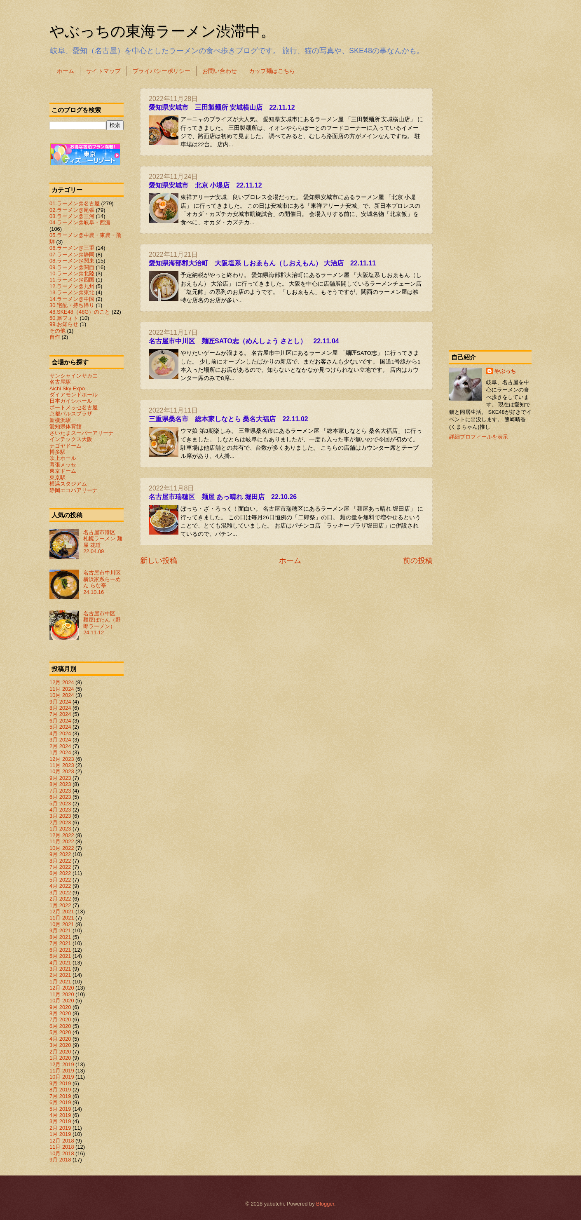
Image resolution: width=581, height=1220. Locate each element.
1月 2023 (60, 829)
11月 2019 (61, 1071)
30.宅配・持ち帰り (71, 305)
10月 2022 (61, 848)
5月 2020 (60, 1032)
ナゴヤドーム (65, 446)
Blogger (325, 1204)
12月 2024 (61, 682)
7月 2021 (60, 943)
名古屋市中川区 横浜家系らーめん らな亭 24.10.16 (104, 582)
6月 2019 (60, 1102)
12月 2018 (61, 1141)
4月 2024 (60, 733)
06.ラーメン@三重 (71, 248)
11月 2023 (61, 765)
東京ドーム (62, 471)
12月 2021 (61, 911)
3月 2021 (60, 969)
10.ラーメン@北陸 (71, 273)
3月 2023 (60, 816)
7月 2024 (60, 714)
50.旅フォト (63, 318)
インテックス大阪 (70, 439)
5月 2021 (60, 956)
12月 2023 (61, 759)
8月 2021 (60, 937)
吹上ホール (62, 458)
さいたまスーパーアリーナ (81, 433)
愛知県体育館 (65, 426)
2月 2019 (60, 1128)
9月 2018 (60, 1160)
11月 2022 (61, 841)
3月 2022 (60, 892)
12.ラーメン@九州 (71, 286)
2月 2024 (60, 746)
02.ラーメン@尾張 (71, 210)
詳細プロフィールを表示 (478, 437)
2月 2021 (60, 975)
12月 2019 (61, 1064)
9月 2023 (60, 778)
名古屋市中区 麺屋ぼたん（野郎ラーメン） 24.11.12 (102, 623)
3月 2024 (60, 740)
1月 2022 (60, 905)
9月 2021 (60, 930)
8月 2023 (60, 784)
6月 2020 (60, 1026)
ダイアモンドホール (73, 395)
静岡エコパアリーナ (73, 490)
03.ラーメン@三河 (71, 216)
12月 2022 (61, 835)
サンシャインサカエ (73, 376)
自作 (54, 337)
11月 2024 (61, 689)
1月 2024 (60, 752)
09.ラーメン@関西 (71, 267)
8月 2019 (60, 1089)
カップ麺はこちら (272, 71)
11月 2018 (61, 1147)
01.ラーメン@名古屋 (74, 203)
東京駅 (57, 477)
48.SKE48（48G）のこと (79, 312)
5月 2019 (60, 1109)
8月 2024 (60, 708)
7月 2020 (60, 1019)
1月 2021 (60, 981)
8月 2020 (60, 1013)
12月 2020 (61, 988)
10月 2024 (61, 695)
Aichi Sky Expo (67, 388)
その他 (57, 331)
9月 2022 (60, 854)
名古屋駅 (60, 382)
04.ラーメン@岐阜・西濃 (79, 222)
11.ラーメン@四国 (71, 280)
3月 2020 (60, 1045)
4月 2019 (60, 1115)
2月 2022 (60, 899)
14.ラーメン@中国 (71, 299)
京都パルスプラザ (70, 414)
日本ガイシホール (70, 401)
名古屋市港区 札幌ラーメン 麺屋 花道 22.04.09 (102, 541)
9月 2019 (60, 1083)
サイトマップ (103, 71)
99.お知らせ (63, 324)
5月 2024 (60, 727)
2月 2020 (60, 1052)
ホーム (65, 71)
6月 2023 (60, 797)
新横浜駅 (60, 420)
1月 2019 (60, 1134)
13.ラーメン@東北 (71, 292)
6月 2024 (60, 721)
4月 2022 (60, 886)
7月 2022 (60, 867)
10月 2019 (61, 1077)
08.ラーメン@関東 (71, 261)
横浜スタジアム (68, 484)
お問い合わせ (219, 71)
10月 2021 (61, 924)
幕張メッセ (62, 465)
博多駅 (57, 452)
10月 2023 (61, 771)
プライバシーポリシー (161, 71)
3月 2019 (60, 1121)
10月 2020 (61, 1000)
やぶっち (505, 371)
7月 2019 (60, 1096)
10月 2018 (61, 1153)
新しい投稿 (158, 560)
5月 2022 (60, 880)
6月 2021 (60, 950)
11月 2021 (61, 918)
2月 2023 (60, 822)
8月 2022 (60, 861)
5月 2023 (60, 803)
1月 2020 (60, 1058)
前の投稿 (418, 560)
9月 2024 (60, 702)
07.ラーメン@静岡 (71, 254)
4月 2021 (60, 963)
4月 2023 (60, 810)
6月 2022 (60, 873)
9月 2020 (60, 1007)
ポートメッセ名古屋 (73, 407)
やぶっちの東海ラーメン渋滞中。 (162, 31)
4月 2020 (60, 1039)
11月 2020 (61, 994)
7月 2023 (60, 791)
